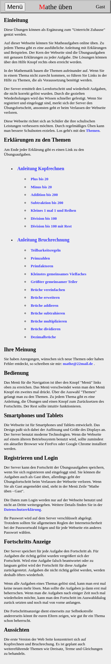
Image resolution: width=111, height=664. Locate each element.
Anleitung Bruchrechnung (43, 239)
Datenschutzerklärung (22, 509)
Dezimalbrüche (43, 337)
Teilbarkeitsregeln (46, 250)
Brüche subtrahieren (48, 313)
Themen (92, 130)
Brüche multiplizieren (49, 321)
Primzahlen (40, 258)
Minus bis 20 (41, 187)
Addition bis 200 (44, 194)
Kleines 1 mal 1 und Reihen (53, 210)
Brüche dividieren (46, 329)
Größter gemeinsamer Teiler (54, 281)
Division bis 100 (44, 218)
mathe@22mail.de (78, 363)
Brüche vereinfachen (48, 289)
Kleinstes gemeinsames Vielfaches (58, 274)
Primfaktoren (42, 266)
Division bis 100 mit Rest (51, 226)
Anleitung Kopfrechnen (40, 168)
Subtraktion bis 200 (47, 202)
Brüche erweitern (45, 297)
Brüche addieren (44, 305)
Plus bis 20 (40, 179)
